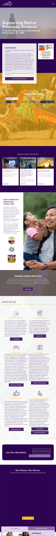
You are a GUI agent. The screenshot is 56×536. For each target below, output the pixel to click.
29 (19, 108)
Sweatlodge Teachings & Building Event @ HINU (44, 171)
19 (12, 125)
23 (39, 125)
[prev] (7, 102)
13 (19, 119)
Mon (16, 106)
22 (32, 125)
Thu (37, 106)
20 (19, 125)
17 (46, 119)
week (47, 102)
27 (19, 131)
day (50, 102)
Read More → (6, 184)
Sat (51, 106)
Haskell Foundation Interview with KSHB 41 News (10, 171)
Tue (23, 106)
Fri (44, 106)
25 (53, 125)
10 (46, 114)
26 (12, 131)
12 (12, 119)
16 (39, 119)
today (14, 102)
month (42, 102)
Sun (9, 106)
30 (25, 108)
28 (12, 108)
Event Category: (9, 96)
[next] (10, 102)
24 (46, 125)
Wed (30, 106)
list (53, 102)
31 (46, 131)
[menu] (53, 3)
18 (53, 119)
